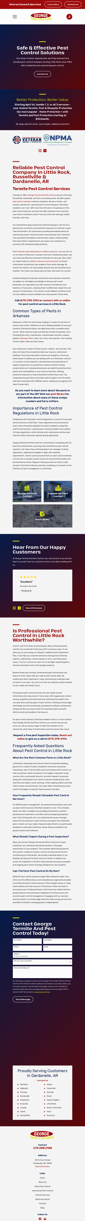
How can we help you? (22, 968)
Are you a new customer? (23, 961)
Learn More (53, 4)
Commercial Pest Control (42, 1131)
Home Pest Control (43, 1127)
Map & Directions (42, 1107)
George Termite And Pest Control (42, 195)
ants (56, 251)
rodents (46, 251)
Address (17, 954)
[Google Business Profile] (45, 1159)
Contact (42, 1144)
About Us (42, 1123)
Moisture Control (42, 1140)
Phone (16, 947)
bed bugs (24, 338)
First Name (18, 940)
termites (21, 251)
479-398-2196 (42, 1088)
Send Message (23, 999)
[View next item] (44, 150)
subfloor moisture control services (44, 261)
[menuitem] (16, 1175)
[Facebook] (40, 1159)
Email (46, 947)
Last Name (48, 940)
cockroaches (34, 251)
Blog (42, 1148)
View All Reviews (34, 608)
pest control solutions (22, 201)
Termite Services (42, 1135)
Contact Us (72, 4)
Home (42, 1118)
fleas (31, 338)
